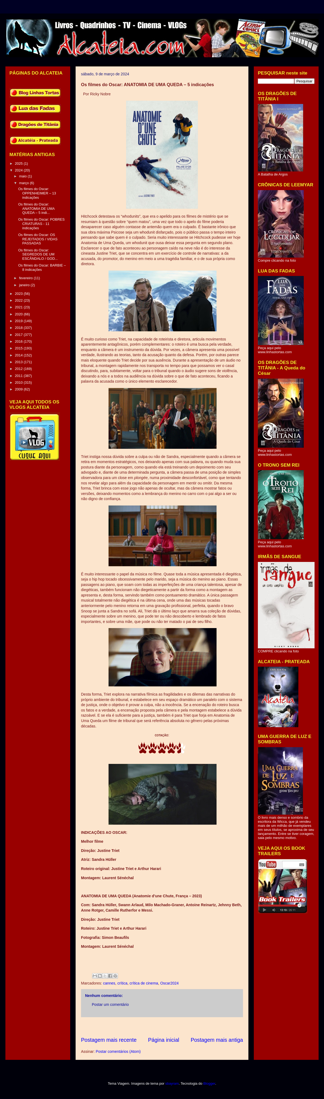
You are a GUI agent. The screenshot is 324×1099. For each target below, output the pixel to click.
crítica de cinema (144, 983)
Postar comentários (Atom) (118, 1051)
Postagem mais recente (109, 1040)
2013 (19, 362)
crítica (122, 983)
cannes (109, 983)
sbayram (172, 1083)
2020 (19, 314)
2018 (19, 328)
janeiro (25, 285)
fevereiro (26, 278)
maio (23, 176)
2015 (19, 348)
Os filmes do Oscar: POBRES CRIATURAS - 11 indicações (41, 223)
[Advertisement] (179, 1027)
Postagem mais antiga (217, 1040)
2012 (19, 369)
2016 (19, 341)
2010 (19, 382)
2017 (19, 335)
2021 (19, 307)
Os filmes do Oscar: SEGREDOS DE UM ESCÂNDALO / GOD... (38, 254)
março (24, 183)
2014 (19, 355)
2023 (19, 294)
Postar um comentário (110, 1004)
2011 (19, 376)
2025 (19, 163)
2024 (19, 170)
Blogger (209, 1083)
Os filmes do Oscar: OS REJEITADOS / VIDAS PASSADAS (38, 239)
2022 (19, 300)
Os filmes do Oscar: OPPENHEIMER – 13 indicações (37, 193)
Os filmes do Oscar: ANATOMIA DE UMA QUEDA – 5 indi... (36, 208)
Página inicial (163, 1040)
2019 (19, 321)
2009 (19, 389)
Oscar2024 (169, 983)
